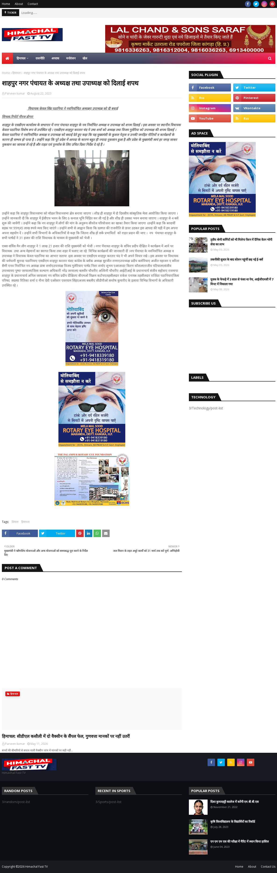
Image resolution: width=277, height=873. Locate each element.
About (19, 4)
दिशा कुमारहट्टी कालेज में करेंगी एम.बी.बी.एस (234, 802)
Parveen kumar (15, 93)
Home (6, 4)
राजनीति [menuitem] (40, 58)
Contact (33, 4)
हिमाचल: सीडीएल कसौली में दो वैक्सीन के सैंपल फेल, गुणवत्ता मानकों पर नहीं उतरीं (66, 736)
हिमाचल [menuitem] (21, 58)
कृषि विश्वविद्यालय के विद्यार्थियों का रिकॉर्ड (232, 821)
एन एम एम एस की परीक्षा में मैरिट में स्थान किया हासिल (239, 841)
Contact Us (268, 867)
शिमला (15, 522)
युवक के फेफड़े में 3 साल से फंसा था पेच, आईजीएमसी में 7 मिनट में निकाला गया (241, 281)
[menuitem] (7, 58)
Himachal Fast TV (36, 867)
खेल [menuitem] (85, 58)
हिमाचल (16, 73)
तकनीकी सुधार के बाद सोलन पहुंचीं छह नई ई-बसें (236, 259)
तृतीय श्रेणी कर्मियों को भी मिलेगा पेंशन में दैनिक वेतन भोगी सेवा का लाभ (241, 241)
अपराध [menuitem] (55, 58)
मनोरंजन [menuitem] (71, 58)
